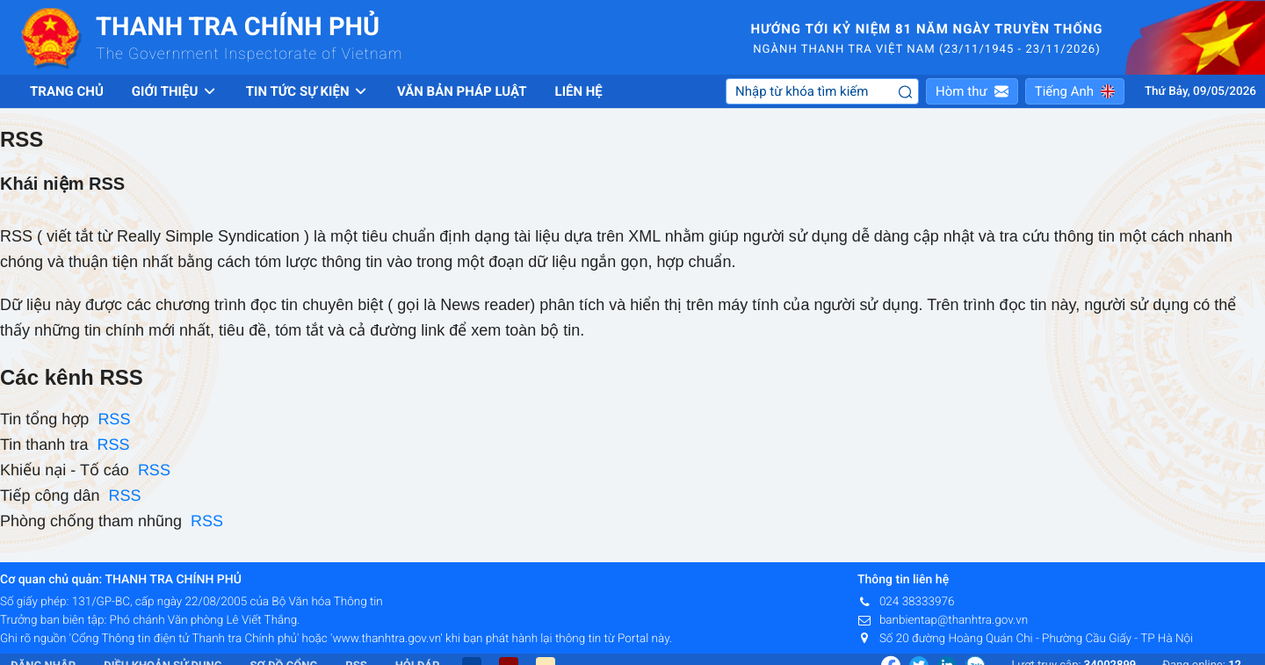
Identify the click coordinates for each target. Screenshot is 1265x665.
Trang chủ (67, 91)
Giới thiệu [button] (175, 91)
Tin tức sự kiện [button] (307, 91)
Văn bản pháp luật (462, 91)
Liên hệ (579, 91)
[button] (972, 91)
